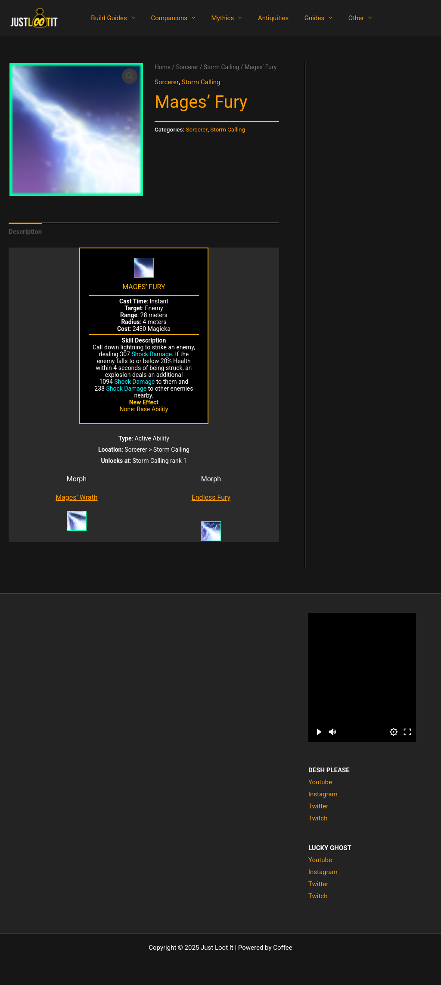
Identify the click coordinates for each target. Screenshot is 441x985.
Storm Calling (221, 67)
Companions (164, 18)
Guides (301, 18)
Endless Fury (211, 497)
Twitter (318, 806)
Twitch (317, 818)
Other (340, 18)
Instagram (323, 794)
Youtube (320, 782)
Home (163, 67)
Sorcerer (187, 67)
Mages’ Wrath (76, 497)
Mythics (215, 18)
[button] (129, 76)
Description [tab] (25, 232)
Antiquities (263, 18)
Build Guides (107, 18)
